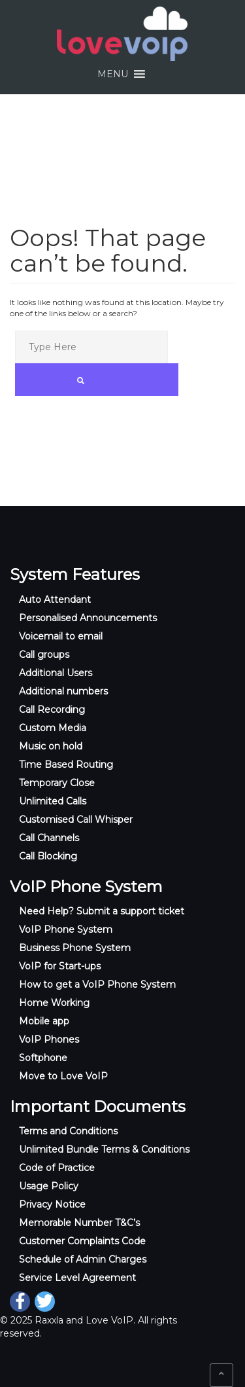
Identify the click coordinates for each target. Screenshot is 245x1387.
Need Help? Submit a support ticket (101, 911)
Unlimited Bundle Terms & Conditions (104, 1149)
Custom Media (52, 728)
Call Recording (52, 709)
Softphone (43, 1058)
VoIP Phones (49, 1039)
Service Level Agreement (77, 1278)
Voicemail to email (61, 636)
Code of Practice (57, 1168)
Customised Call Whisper (76, 819)
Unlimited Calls (52, 801)
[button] (112, 74)
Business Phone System (75, 948)
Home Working (54, 1003)
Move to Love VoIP (63, 1076)
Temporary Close (57, 783)
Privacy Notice (52, 1204)
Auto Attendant (55, 599)
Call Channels (49, 838)
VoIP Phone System (65, 929)
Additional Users (55, 673)
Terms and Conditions (68, 1131)
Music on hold (50, 746)
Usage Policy (48, 1186)
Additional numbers (63, 691)
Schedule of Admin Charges (82, 1259)
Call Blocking (48, 856)
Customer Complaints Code (82, 1241)
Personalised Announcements (88, 618)
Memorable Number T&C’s (79, 1223)
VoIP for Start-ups (60, 966)
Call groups (44, 654)
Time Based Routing (66, 764)
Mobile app (44, 1021)
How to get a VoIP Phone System (97, 984)
